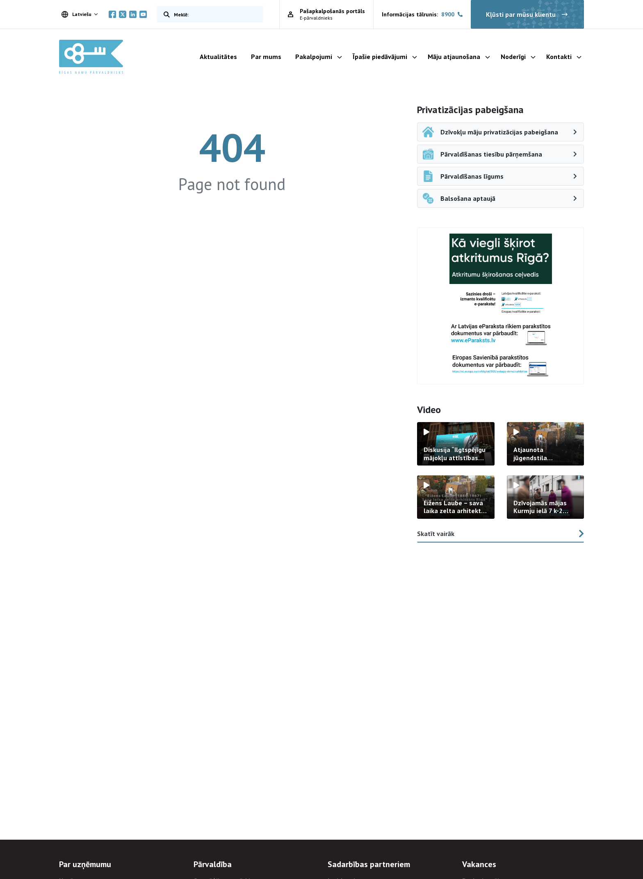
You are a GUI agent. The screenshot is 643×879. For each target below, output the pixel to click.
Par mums (266, 56)
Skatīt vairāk (500, 533)
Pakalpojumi (313, 56)
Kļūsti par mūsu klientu (527, 14)
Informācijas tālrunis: (422, 14)
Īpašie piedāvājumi (380, 56)
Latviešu (76, 14)
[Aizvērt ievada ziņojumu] (596, 835)
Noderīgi (513, 56)
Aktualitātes (218, 56)
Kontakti (559, 56)
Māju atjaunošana (454, 56)
